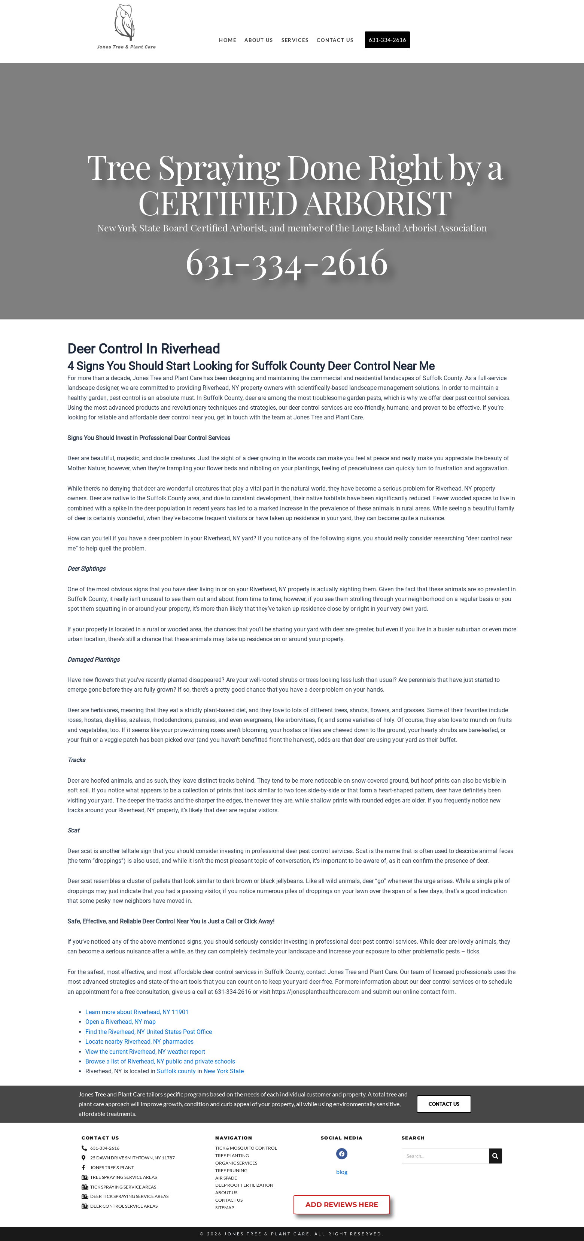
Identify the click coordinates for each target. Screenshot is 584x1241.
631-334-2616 (286, 266)
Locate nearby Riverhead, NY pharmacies (139, 1041)
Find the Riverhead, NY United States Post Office (148, 1031)
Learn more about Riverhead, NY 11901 (137, 1012)
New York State (224, 1071)
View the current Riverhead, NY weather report (145, 1051)
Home (227, 40)
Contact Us (335, 40)
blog (341, 1171)
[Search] (495, 1156)
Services (295, 40)
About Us (258, 40)
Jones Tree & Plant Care (267, 1233)
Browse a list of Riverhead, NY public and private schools (160, 1061)
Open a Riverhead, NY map (120, 1021)
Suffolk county (176, 1071)
